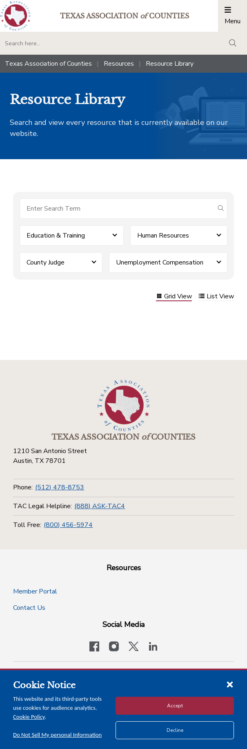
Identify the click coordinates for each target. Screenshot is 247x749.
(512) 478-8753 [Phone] (59, 487)
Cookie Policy (29, 716)
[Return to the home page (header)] (15, 16)
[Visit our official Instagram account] (114, 647)
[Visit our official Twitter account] (133, 647)
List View (216, 297)
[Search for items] (117, 208)
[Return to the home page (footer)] (124, 406)
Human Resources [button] (163, 235)
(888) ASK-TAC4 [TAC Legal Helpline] (99, 506)
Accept (175, 705)
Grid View (174, 297)
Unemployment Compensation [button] (159, 262)
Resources (119, 63)
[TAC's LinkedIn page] (153, 647)
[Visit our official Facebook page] (94, 647)
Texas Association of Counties (48, 63)
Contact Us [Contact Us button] (29, 607)
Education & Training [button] (56, 235)
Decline (175, 730)
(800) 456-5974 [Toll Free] (68, 524)
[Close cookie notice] (230, 684)
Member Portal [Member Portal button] (35, 591)
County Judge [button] (46, 262)
